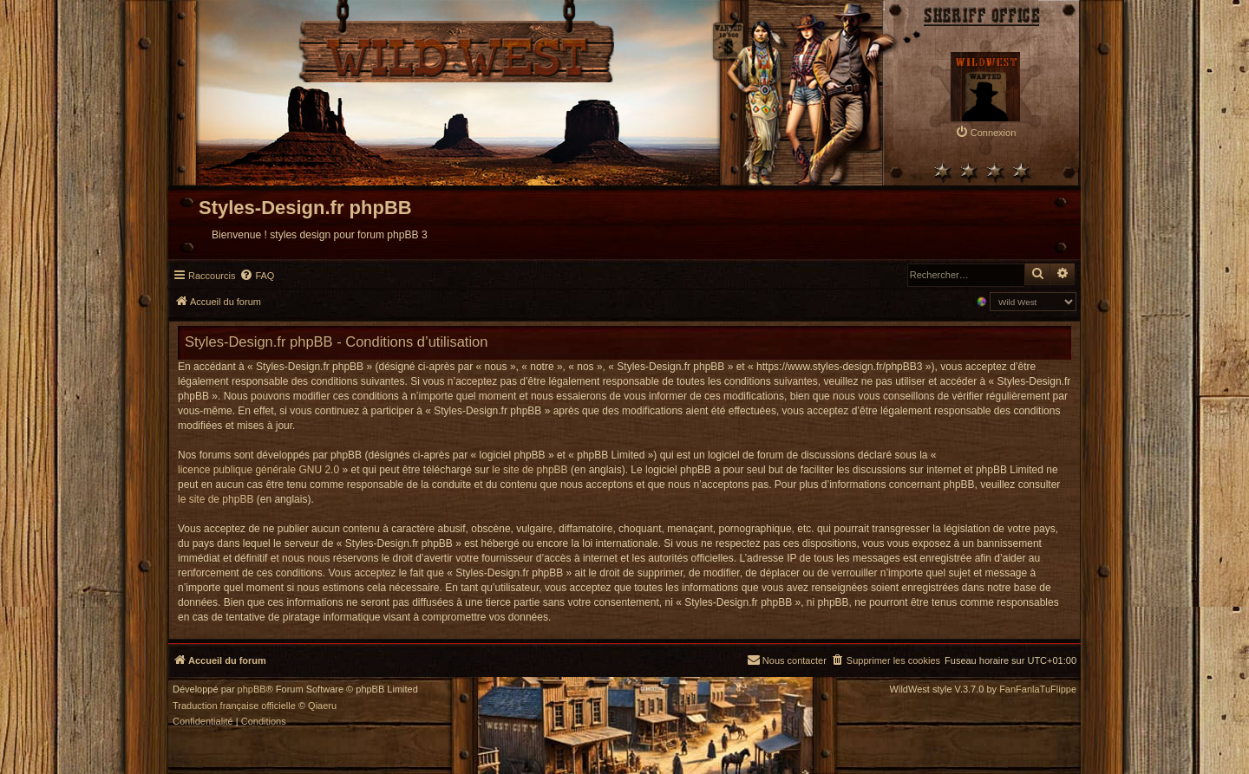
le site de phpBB (529, 470)
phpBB (252, 689)
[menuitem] (986, 132)
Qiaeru (322, 706)
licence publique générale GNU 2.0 (258, 470)
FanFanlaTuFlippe (1037, 689)
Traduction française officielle (234, 706)
